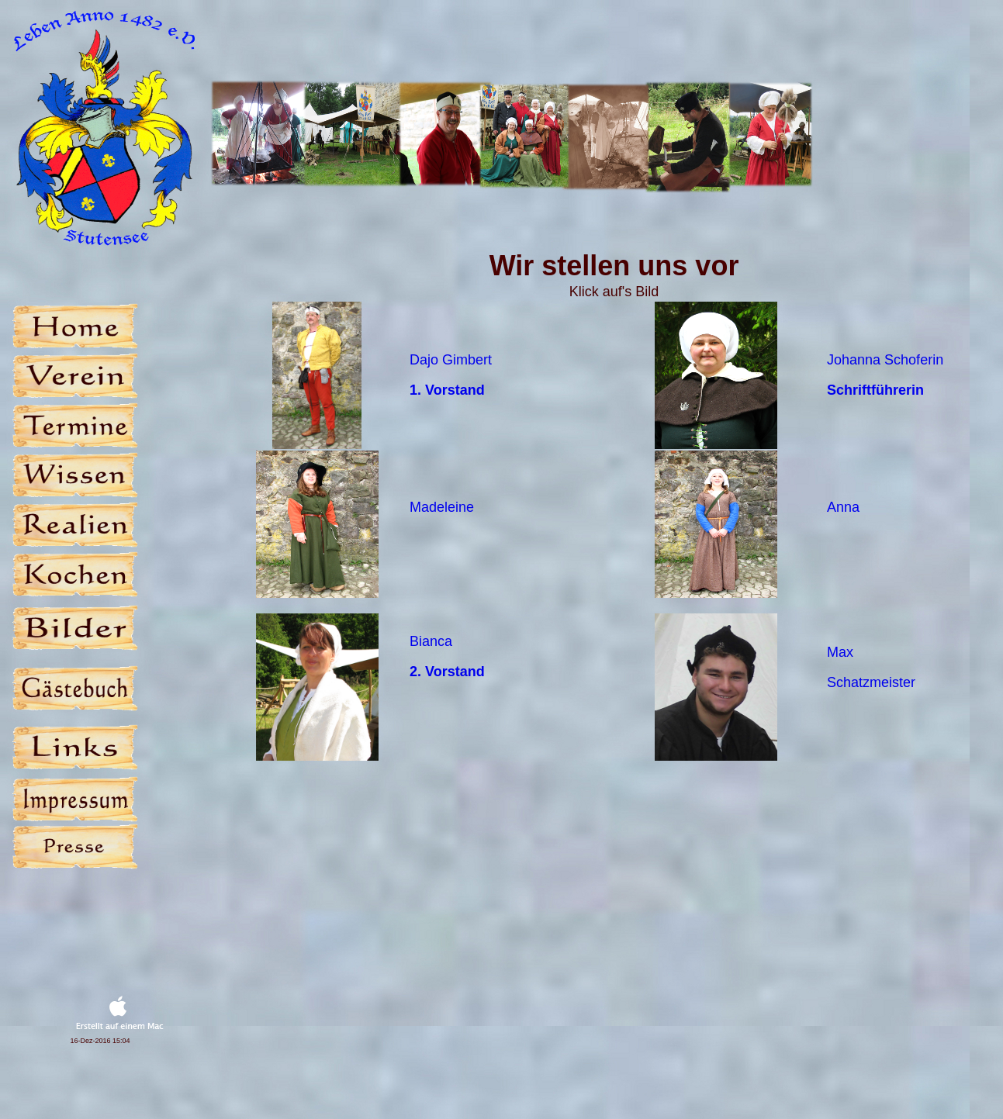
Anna (843, 507)
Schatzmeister (871, 682)
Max (840, 652)
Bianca (431, 641)
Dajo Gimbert (451, 360)
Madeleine (442, 507)
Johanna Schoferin (885, 360)
